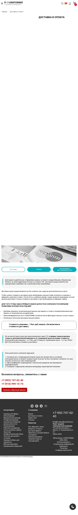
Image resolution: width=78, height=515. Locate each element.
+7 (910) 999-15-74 (12, 383)
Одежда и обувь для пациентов (11, 441)
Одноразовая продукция (13, 446)
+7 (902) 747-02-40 (12, 380)
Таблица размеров (35, 437)
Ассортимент (9, 410)
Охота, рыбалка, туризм (12, 430)
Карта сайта (57, 434)
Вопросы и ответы (35, 429)
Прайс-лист (32, 418)
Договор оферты (34, 431)
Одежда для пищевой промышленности (12, 423)
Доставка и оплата (35, 416)
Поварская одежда (11, 420)
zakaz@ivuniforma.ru (65, 422)
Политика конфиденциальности (63, 449)
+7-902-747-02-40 (63, 414)
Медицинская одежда (12, 418)
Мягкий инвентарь (11, 444)
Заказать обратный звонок (14, 390)
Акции (30, 414)
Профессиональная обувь (13, 434)
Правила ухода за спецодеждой (35, 440)
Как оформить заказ (36, 427)
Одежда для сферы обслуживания (11, 415)
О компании (33, 410)
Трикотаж (7, 432)
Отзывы (31, 420)
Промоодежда (9, 426)
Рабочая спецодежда (12, 428)
